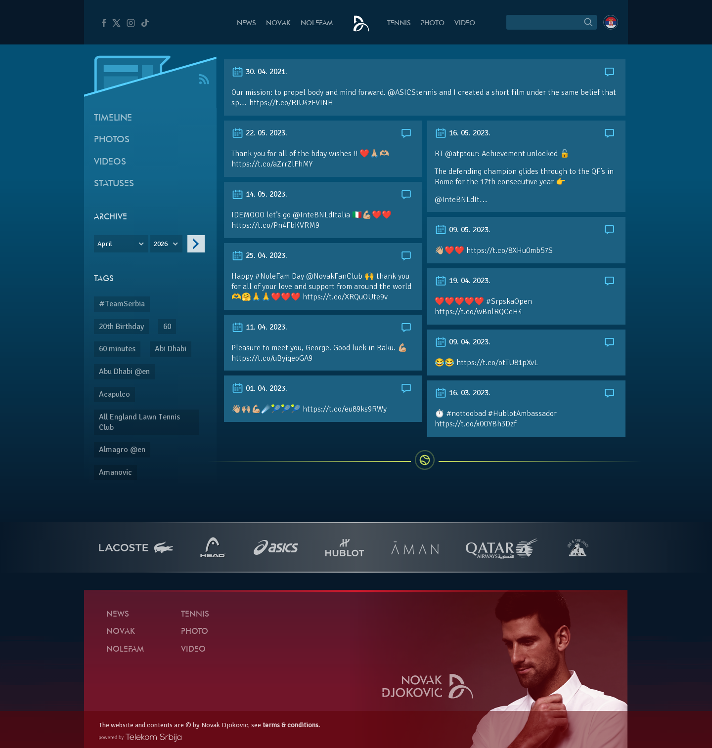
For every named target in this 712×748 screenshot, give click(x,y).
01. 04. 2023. (259, 388)
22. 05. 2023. (259, 133)
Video (464, 23)
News (246, 23)
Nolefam (317, 23)
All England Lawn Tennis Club (139, 422)
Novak (278, 23)
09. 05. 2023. (462, 230)
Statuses (114, 184)
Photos (112, 140)
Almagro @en (122, 450)
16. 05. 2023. (462, 133)
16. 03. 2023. (462, 393)
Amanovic (115, 472)
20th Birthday (121, 327)
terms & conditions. (291, 725)
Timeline (113, 118)
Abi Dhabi (170, 349)
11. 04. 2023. (259, 327)
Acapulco (114, 394)
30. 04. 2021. (259, 72)
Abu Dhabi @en (124, 371)
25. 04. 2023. (259, 255)
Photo (433, 23)
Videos (110, 162)
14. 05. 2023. (259, 194)
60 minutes (117, 349)
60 (167, 327)
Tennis (399, 23)
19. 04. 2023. (462, 281)
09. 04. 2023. (462, 342)
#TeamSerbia (122, 304)
